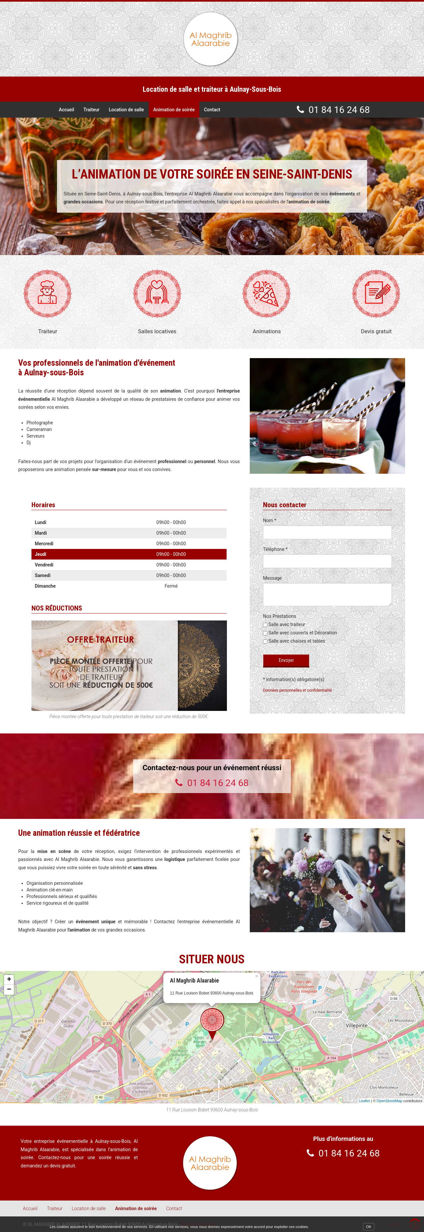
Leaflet (364, 1100)
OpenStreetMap (389, 1100)
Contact (211, 109)
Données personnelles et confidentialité (297, 690)
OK (368, 1227)
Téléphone (275, 549)
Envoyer (286, 660)
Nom (269, 520)
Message (272, 578)
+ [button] (9, 980)
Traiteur (91, 109)
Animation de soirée (173, 109)
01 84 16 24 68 (339, 109)
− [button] (9, 990)
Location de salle (126, 109)
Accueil (66, 109)
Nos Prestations (279, 616)
